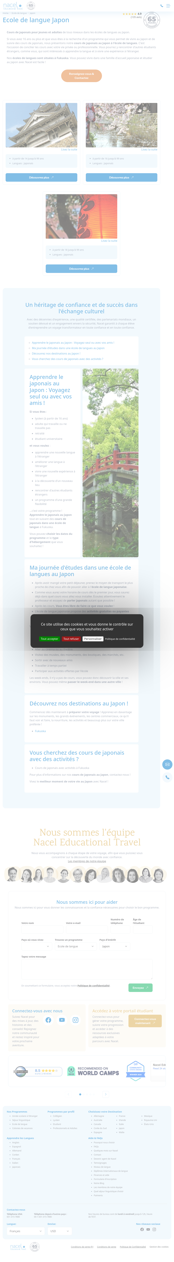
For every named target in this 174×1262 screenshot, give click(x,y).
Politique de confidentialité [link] (120, 638)
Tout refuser (71, 639)
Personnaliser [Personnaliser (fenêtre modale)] (93, 639)
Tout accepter (49, 639)
